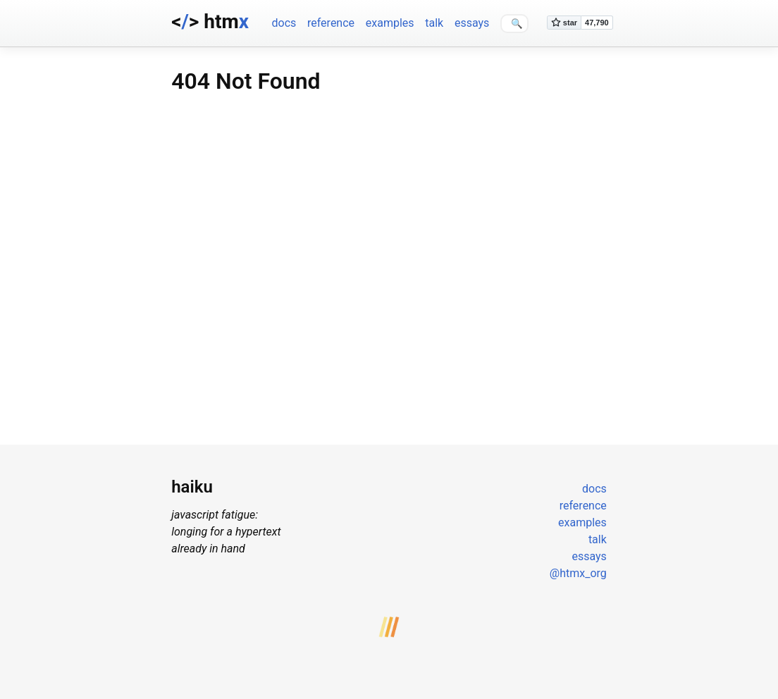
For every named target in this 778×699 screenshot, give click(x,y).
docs (283, 23)
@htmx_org (578, 573)
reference (330, 23)
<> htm (210, 21)
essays (472, 23)
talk (434, 23)
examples (390, 23)
